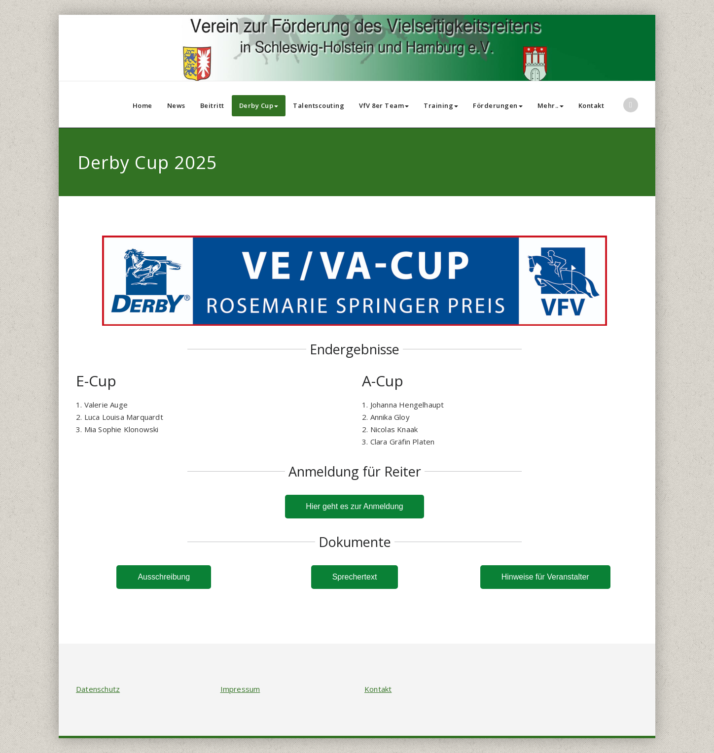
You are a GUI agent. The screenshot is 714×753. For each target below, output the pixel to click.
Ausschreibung (164, 577)
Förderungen (498, 105)
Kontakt (591, 105)
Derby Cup (259, 105)
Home (142, 105)
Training (441, 105)
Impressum (240, 689)
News (176, 105)
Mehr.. (550, 105)
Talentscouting (318, 105)
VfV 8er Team (384, 105)
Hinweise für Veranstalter (545, 577)
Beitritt (212, 105)
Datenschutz (98, 689)
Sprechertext (354, 577)
